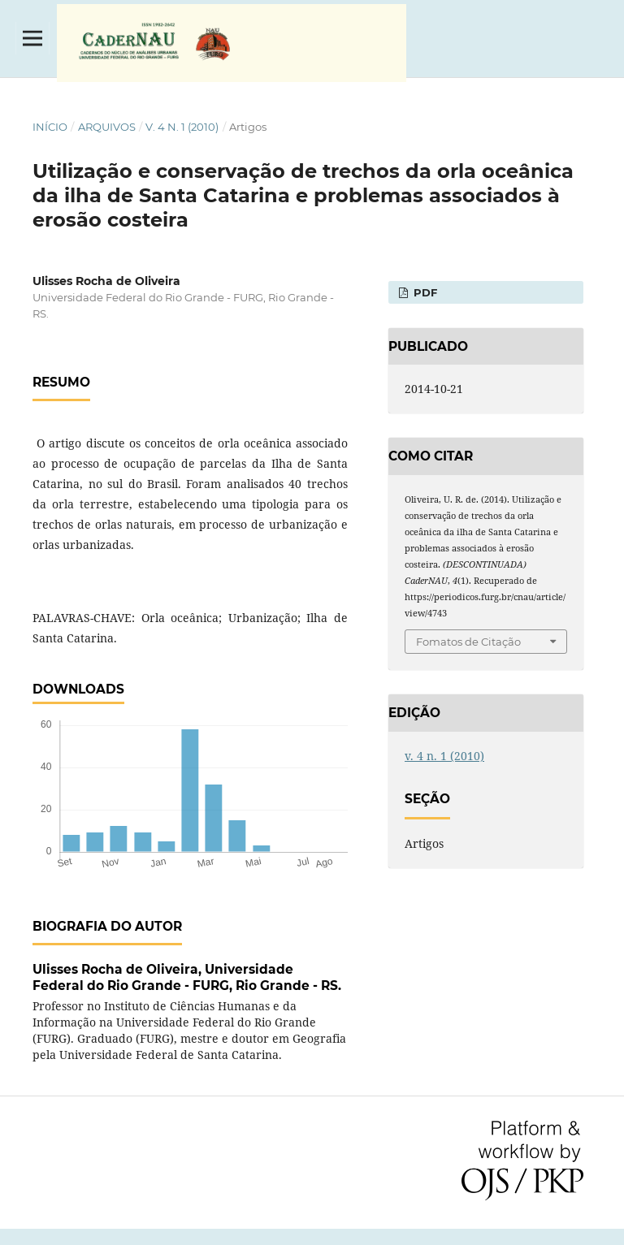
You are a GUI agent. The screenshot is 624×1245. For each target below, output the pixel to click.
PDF (423, 292)
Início (49, 126)
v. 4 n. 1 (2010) (182, 126)
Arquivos (107, 126)
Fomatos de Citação (468, 641)
